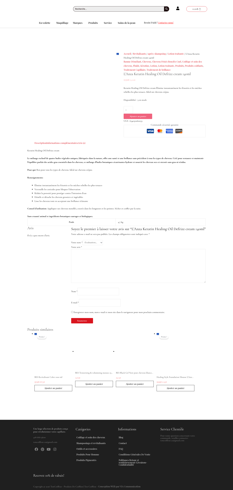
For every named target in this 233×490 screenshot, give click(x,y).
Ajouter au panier (138, 116)
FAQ (121, 445)
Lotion (154, 65)
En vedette (44, 22)
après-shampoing (158, 53)
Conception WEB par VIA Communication (120, 486)
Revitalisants (140, 53)
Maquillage (62, 22)
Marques (77, 22)
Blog (121, 431)
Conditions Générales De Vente (135, 452)
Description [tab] (40, 142)
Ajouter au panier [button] (53, 390)
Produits (93, 22)
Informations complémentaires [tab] (63, 142)
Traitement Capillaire (145, 69)
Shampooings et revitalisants (93, 438)
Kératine (145, 65)
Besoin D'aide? (158, 22)
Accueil (127, 53)
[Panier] (196, 9)
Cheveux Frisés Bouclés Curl (168, 61)
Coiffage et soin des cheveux (93, 432)
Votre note (77, 242)
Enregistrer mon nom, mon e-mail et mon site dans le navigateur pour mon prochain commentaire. (119, 314)
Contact (123, 438)
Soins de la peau (126, 22)
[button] (45, 22)
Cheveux (147, 61)
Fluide (136, 65)
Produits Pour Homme (89, 452)
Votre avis (76, 247)
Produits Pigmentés (86, 459)
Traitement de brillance (170, 69)
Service (108, 22)
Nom (74, 293)
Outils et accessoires (88, 445)
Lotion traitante (178, 53)
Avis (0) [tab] (84, 142)
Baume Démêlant (133, 61)
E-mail (75, 305)
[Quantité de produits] (128, 110)
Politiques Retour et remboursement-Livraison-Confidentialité (133, 462)
